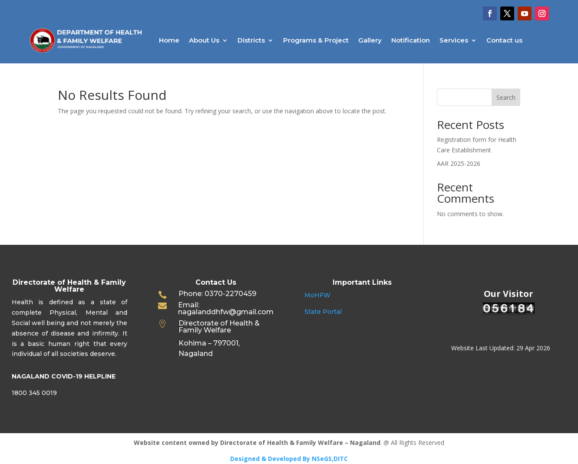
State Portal (323, 312)
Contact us (504, 40)
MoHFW (317, 295)
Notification (410, 40)
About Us (204, 40)
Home (169, 40)
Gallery (370, 40)
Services (453, 40)
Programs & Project (316, 40)
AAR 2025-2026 (458, 163)
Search (505, 97)
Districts (251, 40)
